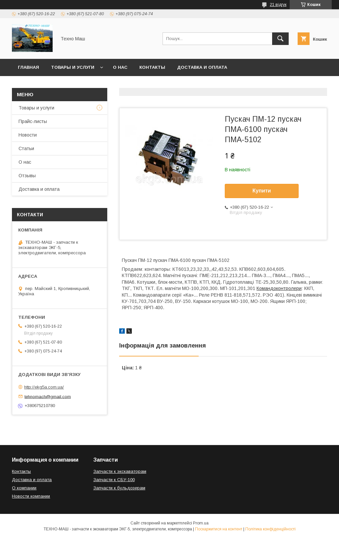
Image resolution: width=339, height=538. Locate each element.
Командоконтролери (279, 288)
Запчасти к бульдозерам (119, 487)
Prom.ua (201, 523)
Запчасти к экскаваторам (119, 471)
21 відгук (278, 4)
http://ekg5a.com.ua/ (44, 387)
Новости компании (31, 496)
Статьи (26, 148)
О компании (24, 487)
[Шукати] (280, 38)
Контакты (152, 67)
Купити (262, 190)
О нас (120, 67)
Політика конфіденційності (270, 529)
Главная (28, 67)
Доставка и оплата (202, 67)
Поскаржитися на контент (218, 529)
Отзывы (27, 175)
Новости (28, 135)
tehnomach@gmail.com (47, 396)
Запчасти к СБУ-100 (114, 479)
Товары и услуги (72, 67)
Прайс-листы (33, 121)
